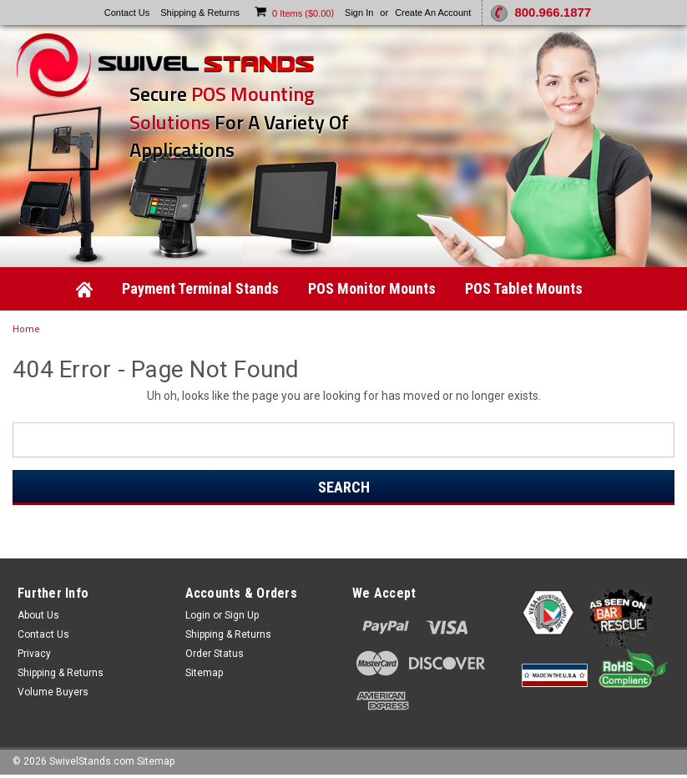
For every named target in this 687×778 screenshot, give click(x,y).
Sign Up (242, 615)
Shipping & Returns (200, 13)
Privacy (34, 653)
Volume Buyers (53, 692)
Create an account (433, 13)
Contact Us (126, 13)
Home (26, 329)
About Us (38, 615)
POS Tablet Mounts (524, 288)
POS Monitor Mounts (372, 288)
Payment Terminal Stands (200, 288)
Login (197, 615)
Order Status (214, 653)
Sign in (359, 13)
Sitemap (204, 673)
